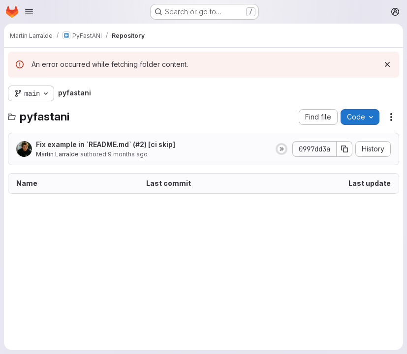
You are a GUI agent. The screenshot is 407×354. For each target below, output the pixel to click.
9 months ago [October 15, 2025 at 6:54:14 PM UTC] (128, 154)
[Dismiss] (387, 64)
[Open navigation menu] (29, 12)
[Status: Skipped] (281, 149)
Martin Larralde (57, 154)
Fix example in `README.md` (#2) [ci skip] (105, 144)
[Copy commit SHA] (344, 149)
